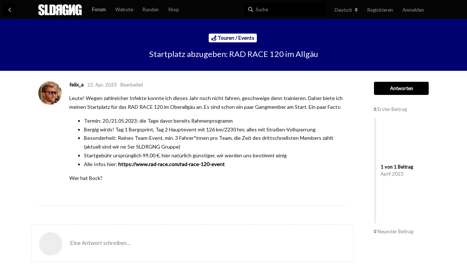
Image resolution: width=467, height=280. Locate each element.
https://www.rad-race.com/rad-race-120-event (171, 164)
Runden (151, 9)
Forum (99, 9)
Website (124, 9)
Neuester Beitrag (393, 231)
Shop (173, 9)
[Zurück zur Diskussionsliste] (9, 9)
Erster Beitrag (390, 109)
